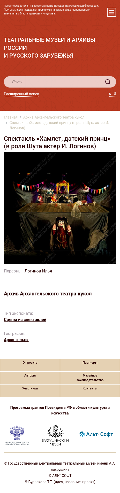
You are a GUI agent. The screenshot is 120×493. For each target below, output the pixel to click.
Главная (11, 117)
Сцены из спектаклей (25, 319)
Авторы (30, 375)
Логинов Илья (38, 271)
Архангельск (16, 339)
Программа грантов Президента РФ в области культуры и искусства (60, 410)
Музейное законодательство (90, 378)
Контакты (90, 388)
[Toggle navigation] (111, 12)
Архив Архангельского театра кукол (53, 117)
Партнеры (89, 362)
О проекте (29, 362)
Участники (30, 388)
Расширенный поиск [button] (21, 94)
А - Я (112, 94)
